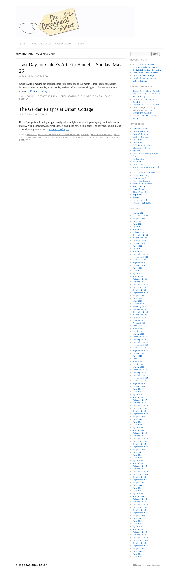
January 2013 (139, 535)
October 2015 (139, 444)
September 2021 (141, 262)
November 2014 (140, 474)
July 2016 (137, 419)
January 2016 (139, 436)
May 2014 (137, 491)
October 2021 (139, 260)
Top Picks (78, 137)
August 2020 (139, 295)
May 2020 (137, 301)
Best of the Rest (141, 134)
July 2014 (137, 485)
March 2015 (138, 463)
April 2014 (138, 493)
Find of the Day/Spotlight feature (59, 135)
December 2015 (140, 438)
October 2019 (139, 317)
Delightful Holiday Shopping (147, 70)
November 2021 (140, 257)
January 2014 (139, 502)
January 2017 (139, 403)
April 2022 (138, 249)
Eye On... (31, 96)
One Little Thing (141, 175)
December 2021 (140, 254)
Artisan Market (140, 128)
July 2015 (137, 452)
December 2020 (140, 284)
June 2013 (138, 521)
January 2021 (139, 282)
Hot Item (137, 161)
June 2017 (138, 389)
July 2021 (137, 268)
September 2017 (141, 383)
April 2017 (138, 394)
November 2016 (140, 408)
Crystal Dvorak (140, 105)
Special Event (40, 137)
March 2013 (138, 529)
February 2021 (140, 279)
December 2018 (140, 342)
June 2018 (138, 359)
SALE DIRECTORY (64, 44)
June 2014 (138, 488)
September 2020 (141, 293)
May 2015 (137, 458)
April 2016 (138, 427)
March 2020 (138, 304)
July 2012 (137, 551)
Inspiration (138, 164)
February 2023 (140, 232)
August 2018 (139, 353)
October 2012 (139, 543)
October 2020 (139, 290)
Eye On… (137, 150)
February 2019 (140, 337)
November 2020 (140, 287)
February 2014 (140, 499)
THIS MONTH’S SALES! (40, 44)
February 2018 (140, 370)
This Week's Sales (91, 96)
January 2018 (139, 372)
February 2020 (140, 306)
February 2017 (140, 400)
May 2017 (137, 392)
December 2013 (140, 504)
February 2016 (140, 433)
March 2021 (138, 276)
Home (22, 44)
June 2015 (138, 455)
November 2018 (140, 345)
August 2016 (139, 416)
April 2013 (138, 526)
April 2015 (138, 460)
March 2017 (138, 397)
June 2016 (138, 422)
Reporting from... (49, 96)
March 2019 (138, 334)
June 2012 (138, 554)
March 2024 (138, 213)
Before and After (141, 131)
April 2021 (138, 273)
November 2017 (140, 378)
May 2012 (137, 557)
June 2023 (138, 224)
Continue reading (40, 91)
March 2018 (138, 367)
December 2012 (140, 537)
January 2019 (139, 339)
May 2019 (137, 328)
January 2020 (139, 309)
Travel (136, 197)
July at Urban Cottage (143, 75)
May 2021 (137, 271)
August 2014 (139, 482)
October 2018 (139, 348)
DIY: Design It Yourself (144, 145)
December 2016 (140, 405)
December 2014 (140, 471)
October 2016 (139, 411)
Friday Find (138, 159)
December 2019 (140, 312)
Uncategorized (140, 200)
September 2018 (141, 350)
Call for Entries (140, 137)
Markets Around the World (146, 167)
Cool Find (138, 139)
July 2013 (137, 518)
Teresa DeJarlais (141, 91)
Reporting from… (141, 181)
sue (24, 76)
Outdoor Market (140, 178)
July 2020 (137, 298)
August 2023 (139, 218)
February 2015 (140, 466)
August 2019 (139, 323)
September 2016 (141, 414)
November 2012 (140, 540)
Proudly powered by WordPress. (148, 565)
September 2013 (141, 513)
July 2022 (137, 246)
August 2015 (139, 449)
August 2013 (139, 515)
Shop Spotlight (70, 96)
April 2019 (138, 331)
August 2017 (139, 386)
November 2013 (140, 507)
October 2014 (139, 477)
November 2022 (140, 238)
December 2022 (140, 235)
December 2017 (140, 375)
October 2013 (139, 510)
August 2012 (139, 548)
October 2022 (139, 240)
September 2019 (141, 320)
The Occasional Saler (31, 565)
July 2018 (137, 356)
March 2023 (138, 229)
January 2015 (139, 469)
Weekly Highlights (97, 137)
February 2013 (140, 532)
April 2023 (138, 227)
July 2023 (137, 221)
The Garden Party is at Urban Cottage (56, 109)
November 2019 (140, 315)
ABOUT (80, 44)
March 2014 (138, 496)
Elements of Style (141, 148)
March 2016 (138, 430)
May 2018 (137, 361)
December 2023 (140, 216)
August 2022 (139, 243)
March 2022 (138, 251)
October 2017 (139, 381)
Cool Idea (137, 142)
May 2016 (137, 425)
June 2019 (138, 326)
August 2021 (139, 265)
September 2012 (141, 546)
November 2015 (140, 441)
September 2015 (141, 447)
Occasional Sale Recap (144, 172)
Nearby (85, 135)
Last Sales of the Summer (145, 73)
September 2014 (141, 480)
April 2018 (138, 364)
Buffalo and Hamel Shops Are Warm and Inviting (146, 94)
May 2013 (137, 524)
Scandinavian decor (142, 183)
